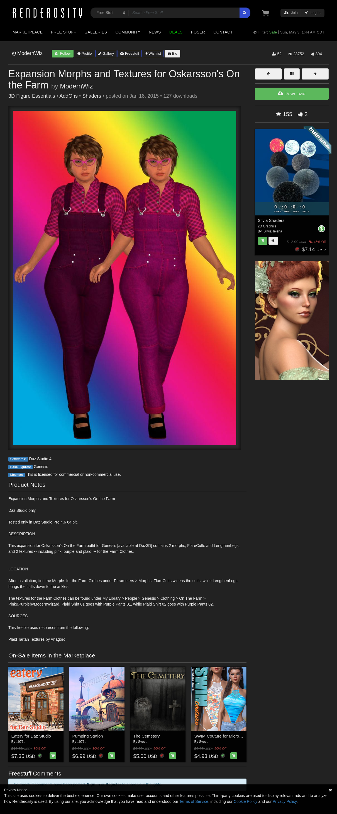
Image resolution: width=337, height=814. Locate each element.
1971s (20, 742)
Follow (62, 53)
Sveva (142, 742)
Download (291, 93)
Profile (84, 53)
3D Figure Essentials (31, 96)
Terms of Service (193, 801)
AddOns (68, 96)
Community (128, 32)
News (155, 32)
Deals (176, 32)
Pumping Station (87, 736)
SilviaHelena (272, 231)
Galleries (95, 32)
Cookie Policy (245, 801)
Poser (198, 32)
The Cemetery (146, 736)
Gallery (106, 53)
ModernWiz (76, 86)
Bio (172, 53)
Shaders (91, 96)
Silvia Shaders (271, 220)
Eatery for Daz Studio (31, 736)
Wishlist (153, 53)
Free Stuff (63, 32)
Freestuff (129, 53)
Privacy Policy (285, 801)
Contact (223, 32)
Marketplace (28, 32)
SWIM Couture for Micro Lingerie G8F (229, 736)
